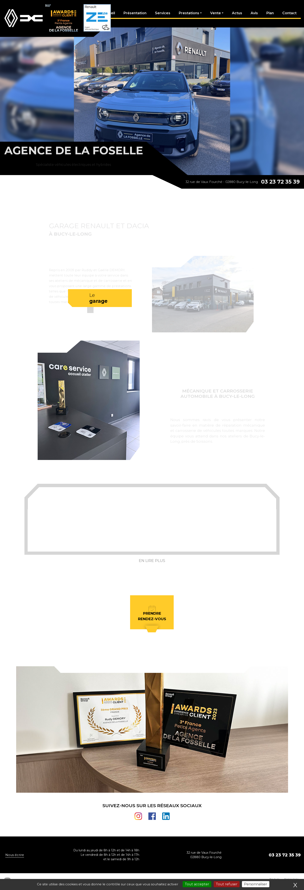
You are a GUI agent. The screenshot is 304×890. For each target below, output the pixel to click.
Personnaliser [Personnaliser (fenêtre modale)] (255, 884)
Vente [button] (215, 13)
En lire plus (152, 560)
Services (162, 13)
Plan (270, 13)
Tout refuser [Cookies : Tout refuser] (226, 884)
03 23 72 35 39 (280, 181)
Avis (254, 13)
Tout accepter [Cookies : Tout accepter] (197, 884)
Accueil (108, 13)
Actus (237, 13)
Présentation (135, 13)
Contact (289, 13)
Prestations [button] (189, 13)
